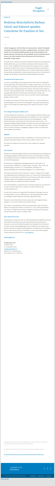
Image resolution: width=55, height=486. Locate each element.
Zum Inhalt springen (6, 2)
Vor (9, 17)
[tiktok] (44, 468)
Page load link (5, 479)
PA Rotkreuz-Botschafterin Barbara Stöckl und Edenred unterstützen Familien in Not (24, 454)
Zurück (6, 17)
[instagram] (47, 468)
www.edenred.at (29, 232)
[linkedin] (50, 468)
